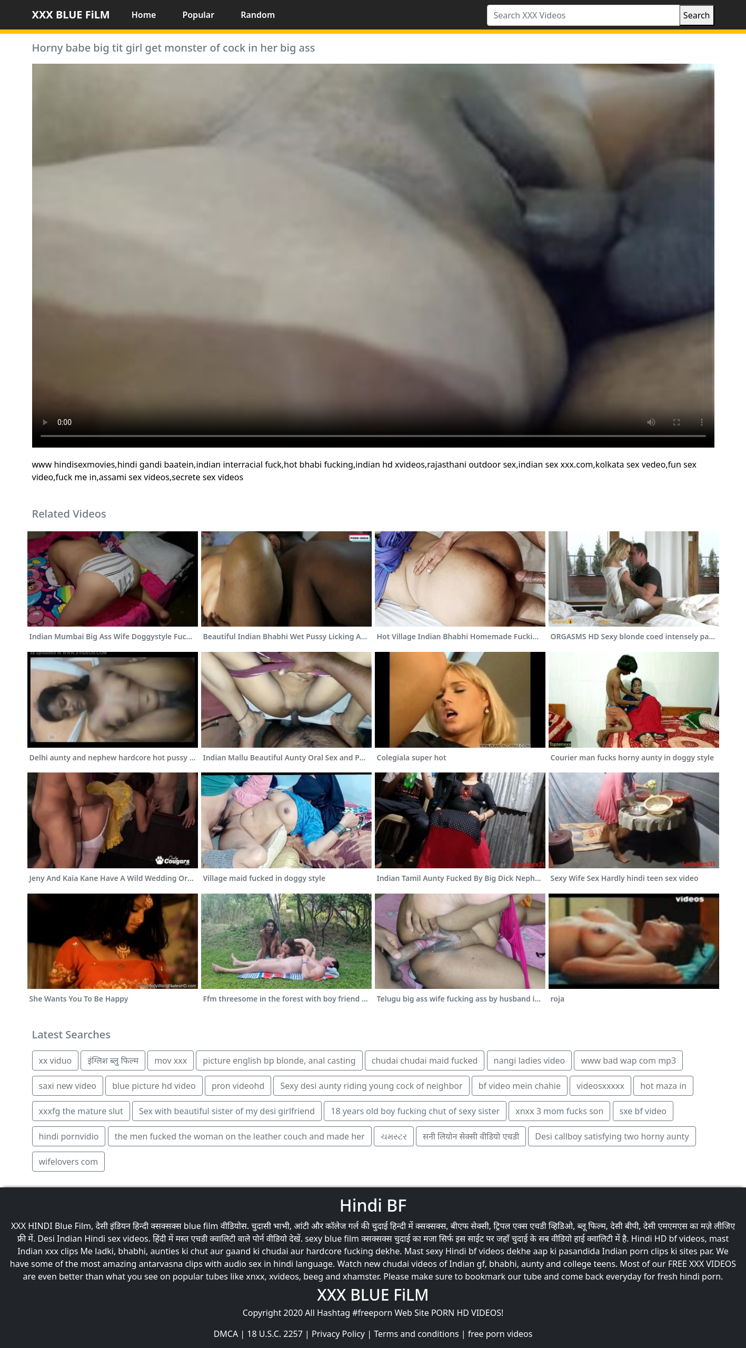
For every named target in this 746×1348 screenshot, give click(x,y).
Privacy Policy (338, 1334)
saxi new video (68, 1086)
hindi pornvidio (69, 1136)
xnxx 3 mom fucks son (559, 1111)
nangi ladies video (529, 1060)
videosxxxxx (600, 1086)
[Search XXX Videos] (583, 15)
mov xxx (170, 1060)
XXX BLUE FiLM (71, 14)
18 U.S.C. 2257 (275, 1334)
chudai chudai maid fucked (425, 1060)
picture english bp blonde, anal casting (279, 1060)
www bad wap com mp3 (628, 1060)
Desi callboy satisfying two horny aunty (612, 1136)
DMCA (226, 1334)
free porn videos (500, 1334)
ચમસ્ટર (394, 1136)
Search (696, 15)
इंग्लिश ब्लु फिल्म (112, 1060)
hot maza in (663, 1086)
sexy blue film (332, 1238)
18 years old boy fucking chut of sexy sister (415, 1111)
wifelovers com (68, 1161)
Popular (198, 15)
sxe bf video (643, 1111)
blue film (201, 1226)
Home (144, 15)
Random (258, 15)
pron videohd (238, 1086)
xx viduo (55, 1060)
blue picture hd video (154, 1086)
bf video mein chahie (520, 1086)
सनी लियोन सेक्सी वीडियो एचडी (471, 1136)
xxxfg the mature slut (81, 1111)
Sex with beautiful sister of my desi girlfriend (227, 1111)
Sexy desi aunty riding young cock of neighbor (371, 1086)
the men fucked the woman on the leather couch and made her (240, 1136)
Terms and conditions (416, 1334)
